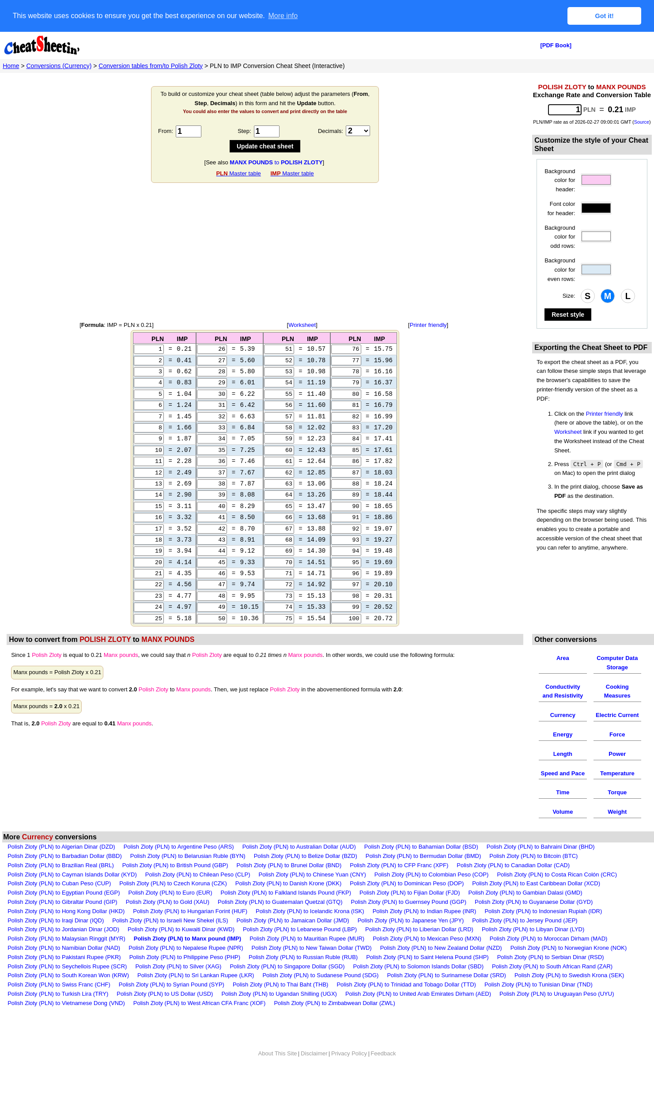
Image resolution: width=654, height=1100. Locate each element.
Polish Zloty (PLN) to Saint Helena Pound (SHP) (427, 974)
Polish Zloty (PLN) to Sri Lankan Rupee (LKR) (195, 993)
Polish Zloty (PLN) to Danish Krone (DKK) (288, 901)
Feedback (383, 1070)
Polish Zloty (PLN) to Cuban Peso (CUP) (59, 901)
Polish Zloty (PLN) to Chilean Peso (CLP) (197, 892)
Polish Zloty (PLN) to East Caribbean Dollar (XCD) (536, 901)
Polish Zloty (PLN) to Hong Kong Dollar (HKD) (66, 929)
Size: (569, 295)
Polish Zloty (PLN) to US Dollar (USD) (165, 1011)
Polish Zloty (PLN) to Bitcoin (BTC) (533, 873)
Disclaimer (314, 1070)
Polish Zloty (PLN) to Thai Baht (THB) (281, 1002)
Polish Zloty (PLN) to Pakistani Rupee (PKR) (64, 974)
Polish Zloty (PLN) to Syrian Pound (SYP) (171, 1002)
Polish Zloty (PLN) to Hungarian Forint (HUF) (190, 929)
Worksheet (302, 325)
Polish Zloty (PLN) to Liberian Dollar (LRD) (419, 947)
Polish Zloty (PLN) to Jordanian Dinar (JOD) (63, 947)
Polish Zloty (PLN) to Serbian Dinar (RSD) (550, 974)
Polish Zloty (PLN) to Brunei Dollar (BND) (289, 883)
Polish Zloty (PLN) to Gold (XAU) (167, 919)
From (164, 131)
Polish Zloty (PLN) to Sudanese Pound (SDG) (320, 993)
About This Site (277, 1070)
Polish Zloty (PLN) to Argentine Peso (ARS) (179, 864)
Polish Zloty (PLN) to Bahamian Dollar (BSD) (421, 864)
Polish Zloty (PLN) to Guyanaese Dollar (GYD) (534, 919)
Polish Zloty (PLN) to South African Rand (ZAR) (552, 984)
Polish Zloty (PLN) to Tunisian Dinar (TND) (538, 1002)
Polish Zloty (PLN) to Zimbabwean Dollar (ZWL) (334, 1020)
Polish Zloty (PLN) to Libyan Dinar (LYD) (533, 947)
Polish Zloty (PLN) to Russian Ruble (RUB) (303, 974)
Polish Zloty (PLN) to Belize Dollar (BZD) (305, 873)
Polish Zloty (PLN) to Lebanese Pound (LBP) (300, 947)
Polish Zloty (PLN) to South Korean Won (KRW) (68, 993)
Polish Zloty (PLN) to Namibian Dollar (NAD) (64, 965)
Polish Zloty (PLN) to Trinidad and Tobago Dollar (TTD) (406, 1002)
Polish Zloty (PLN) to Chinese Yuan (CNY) (312, 892)
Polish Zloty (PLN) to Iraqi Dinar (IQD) (56, 938)
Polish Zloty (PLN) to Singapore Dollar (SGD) (287, 984)
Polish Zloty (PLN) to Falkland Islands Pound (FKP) (286, 910)
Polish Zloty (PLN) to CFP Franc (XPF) (399, 883)
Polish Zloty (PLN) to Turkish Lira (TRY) (58, 1011)
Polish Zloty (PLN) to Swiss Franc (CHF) (59, 1002)
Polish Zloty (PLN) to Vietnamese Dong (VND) (66, 1020)
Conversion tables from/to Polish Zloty (150, 65)
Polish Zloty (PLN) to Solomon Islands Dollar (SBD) (418, 984)
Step (244, 131)
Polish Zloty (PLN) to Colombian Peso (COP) (431, 892)
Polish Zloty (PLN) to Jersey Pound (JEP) (524, 938)
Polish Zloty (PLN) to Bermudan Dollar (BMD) (423, 873)
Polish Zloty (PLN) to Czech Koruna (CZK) (173, 901)
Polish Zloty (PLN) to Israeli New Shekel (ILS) (170, 938)
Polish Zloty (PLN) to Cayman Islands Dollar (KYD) (72, 892)
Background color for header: (559, 180)
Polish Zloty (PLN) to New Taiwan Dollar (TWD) (312, 965)
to (276, 162)
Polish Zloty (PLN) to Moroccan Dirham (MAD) (549, 956)
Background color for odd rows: (559, 236)
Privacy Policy (349, 1070)
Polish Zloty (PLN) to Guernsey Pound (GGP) (408, 919)
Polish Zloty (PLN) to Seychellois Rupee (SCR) (67, 984)
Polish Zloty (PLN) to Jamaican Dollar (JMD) (293, 938)
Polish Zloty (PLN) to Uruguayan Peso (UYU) (556, 1011)
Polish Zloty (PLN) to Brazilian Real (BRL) (61, 883)
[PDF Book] (555, 45)
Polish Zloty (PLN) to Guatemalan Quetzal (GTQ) (280, 919)
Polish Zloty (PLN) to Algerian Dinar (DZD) (61, 864)
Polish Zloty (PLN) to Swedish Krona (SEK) (569, 993)
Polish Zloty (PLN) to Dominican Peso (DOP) (407, 901)
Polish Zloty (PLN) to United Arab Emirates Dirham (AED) (418, 1011)
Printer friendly (428, 325)
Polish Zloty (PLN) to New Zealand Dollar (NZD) (441, 965)
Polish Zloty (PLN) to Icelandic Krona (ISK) (310, 929)
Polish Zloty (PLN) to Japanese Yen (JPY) (411, 938)
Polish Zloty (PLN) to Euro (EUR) (170, 910)
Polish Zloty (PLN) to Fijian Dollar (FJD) (409, 910)
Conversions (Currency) (59, 65)
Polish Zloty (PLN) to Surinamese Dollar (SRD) (446, 993)
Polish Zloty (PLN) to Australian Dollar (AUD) (299, 864)
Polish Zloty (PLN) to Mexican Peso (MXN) (427, 956)
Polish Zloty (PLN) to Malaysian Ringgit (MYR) (66, 956)
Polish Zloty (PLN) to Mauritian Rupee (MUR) (307, 956)
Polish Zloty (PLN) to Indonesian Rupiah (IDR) (543, 929)
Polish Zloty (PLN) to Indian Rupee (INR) (424, 929)
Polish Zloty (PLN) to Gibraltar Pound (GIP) (62, 919)
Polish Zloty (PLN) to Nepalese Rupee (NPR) (186, 965)
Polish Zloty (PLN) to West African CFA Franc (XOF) (199, 1020)
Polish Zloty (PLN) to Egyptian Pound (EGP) (64, 910)
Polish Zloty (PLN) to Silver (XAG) (178, 984)
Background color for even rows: (559, 269)
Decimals (329, 131)
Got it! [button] (604, 15)
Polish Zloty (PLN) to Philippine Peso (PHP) (184, 974)
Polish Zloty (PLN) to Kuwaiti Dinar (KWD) (181, 947)
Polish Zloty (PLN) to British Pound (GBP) (175, 883)
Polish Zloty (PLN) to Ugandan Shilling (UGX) (279, 1011)
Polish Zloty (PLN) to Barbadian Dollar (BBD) (65, 873)
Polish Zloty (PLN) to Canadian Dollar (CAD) (513, 883)
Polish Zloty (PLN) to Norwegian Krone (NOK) (568, 965)
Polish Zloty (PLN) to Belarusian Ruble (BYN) (188, 873)
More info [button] (283, 15)
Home (11, 65)
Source (641, 122)
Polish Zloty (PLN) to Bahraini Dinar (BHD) (541, 864)
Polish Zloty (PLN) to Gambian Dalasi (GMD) (525, 910)
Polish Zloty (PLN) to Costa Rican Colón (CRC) (557, 892)
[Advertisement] (265, 252)
